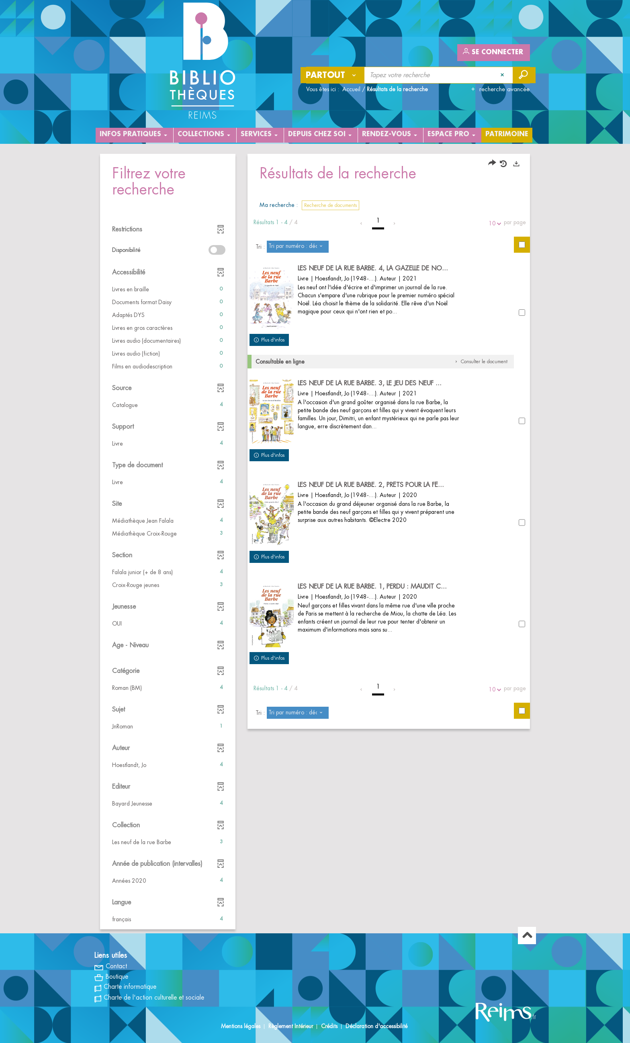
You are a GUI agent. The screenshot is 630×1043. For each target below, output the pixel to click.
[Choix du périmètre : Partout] (333, 75)
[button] (167, 289)
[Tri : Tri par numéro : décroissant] (298, 247)
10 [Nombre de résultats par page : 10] (493, 223)
